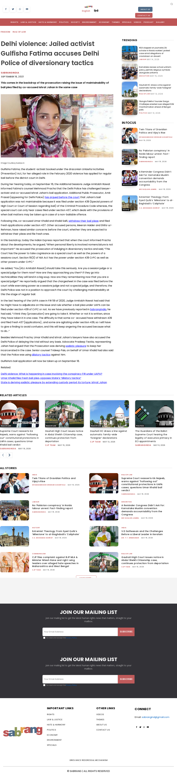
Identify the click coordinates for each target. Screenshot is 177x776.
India (125, 142)
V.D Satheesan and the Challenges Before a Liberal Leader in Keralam (142, 533)
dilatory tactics (41, 354)
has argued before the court (62, 197)
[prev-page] (3, 455)
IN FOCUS (129, 123)
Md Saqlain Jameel (148, 189)
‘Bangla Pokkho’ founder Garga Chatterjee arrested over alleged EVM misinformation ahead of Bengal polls (156, 105)
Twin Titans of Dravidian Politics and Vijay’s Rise (153, 131)
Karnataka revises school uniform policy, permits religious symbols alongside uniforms (155, 70)
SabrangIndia (98, 309)
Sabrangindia (10, 72)
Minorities (127, 184)
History (126, 209)
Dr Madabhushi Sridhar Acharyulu (155, 137)
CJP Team (50, 445)
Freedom (5, 32)
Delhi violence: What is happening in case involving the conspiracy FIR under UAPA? (51, 374)
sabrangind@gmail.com (155, 717)
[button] (171, 4)
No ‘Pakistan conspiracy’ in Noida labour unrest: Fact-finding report (154, 154)
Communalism (39, 554)
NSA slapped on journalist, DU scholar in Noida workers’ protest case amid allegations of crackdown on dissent (154, 51)
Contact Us (144, 15)
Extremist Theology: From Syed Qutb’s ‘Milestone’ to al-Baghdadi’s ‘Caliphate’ (156, 200)
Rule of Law (19, 32)
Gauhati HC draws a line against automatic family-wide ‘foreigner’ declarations (155, 88)
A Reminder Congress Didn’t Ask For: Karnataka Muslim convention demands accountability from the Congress (155, 178)
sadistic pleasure (76, 346)
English (86, 10)
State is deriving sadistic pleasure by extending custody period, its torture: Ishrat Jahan (54, 382)
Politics (143, 113)
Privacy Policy (71, 638)
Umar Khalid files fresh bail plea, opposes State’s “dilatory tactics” (41, 378)
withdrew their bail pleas (84, 221)
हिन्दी (96, 10)
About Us (145, 9)
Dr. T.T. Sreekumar (130, 538)
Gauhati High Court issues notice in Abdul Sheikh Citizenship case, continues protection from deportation (145, 560)
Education (144, 76)
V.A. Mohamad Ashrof (149, 208)
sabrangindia (146, 161)
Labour (142, 59)
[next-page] (9, 455)
